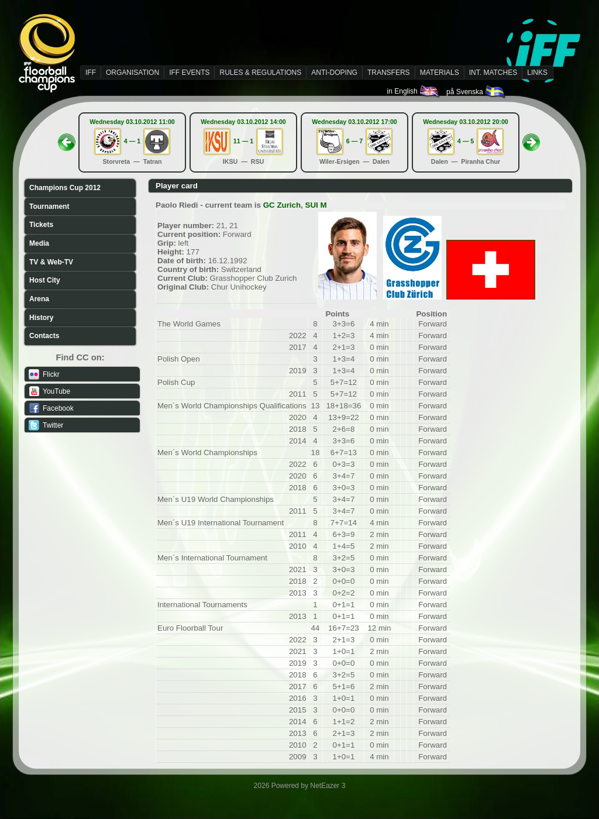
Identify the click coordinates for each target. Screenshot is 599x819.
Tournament (49, 206)
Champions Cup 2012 (65, 188)
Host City (44, 280)
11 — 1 (243, 140)
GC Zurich (282, 205)
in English (413, 91)
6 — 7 (354, 140)
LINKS (537, 72)
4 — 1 (132, 140)
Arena (39, 299)
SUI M (316, 205)
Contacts (44, 336)
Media (39, 243)
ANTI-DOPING (334, 72)
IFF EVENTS (189, 72)
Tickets (41, 225)
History (41, 318)
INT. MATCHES (493, 72)
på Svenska (476, 92)
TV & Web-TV (51, 262)
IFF (90, 72)
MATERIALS (439, 72)
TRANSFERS (388, 72)
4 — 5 (465, 140)
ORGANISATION (132, 72)
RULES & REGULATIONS (260, 72)
